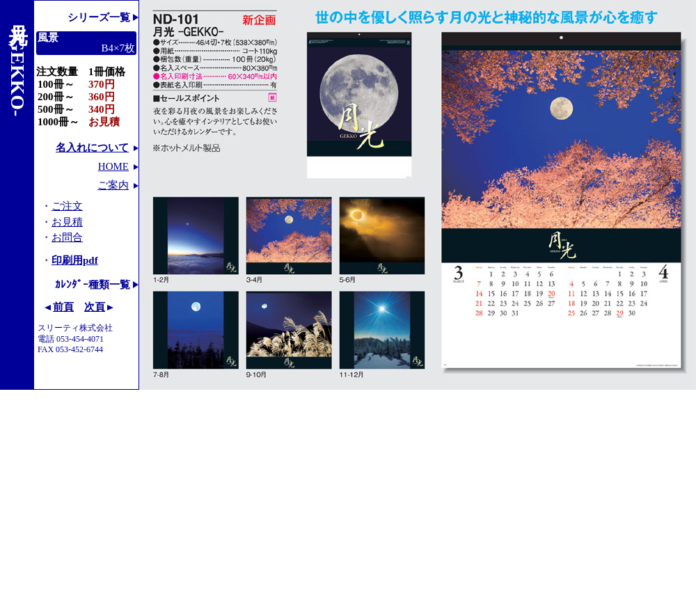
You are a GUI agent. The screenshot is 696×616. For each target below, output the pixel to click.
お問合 (67, 237)
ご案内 (113, 185)
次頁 (94, 307)
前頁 (63, 307)
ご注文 (67, 206)
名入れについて (92, 147)
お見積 (67, 222)
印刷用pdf (75, 260)
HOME (113, 166)
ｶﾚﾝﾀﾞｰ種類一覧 (92, 284)
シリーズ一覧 (99, 17)
